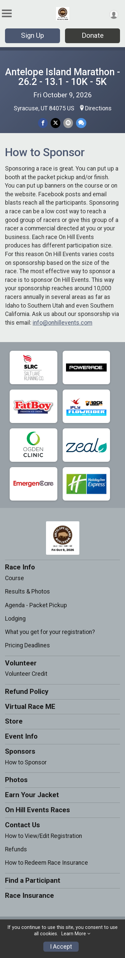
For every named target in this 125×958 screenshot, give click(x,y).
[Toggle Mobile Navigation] (6, 13)
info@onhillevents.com (62, 322)
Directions (98, 108)
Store (14, 721)
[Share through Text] (81, 123)
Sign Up (32, 35)
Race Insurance (29, 895)
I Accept (61, 946)
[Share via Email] (68, 123)
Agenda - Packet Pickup (36, 605)
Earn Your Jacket (32, 795)
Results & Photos (27, 591)
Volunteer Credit (26, 673)
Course (14, 578)
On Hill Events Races (37, 810)
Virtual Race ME (30, 707)
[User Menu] (113, 14)
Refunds (16, 849)
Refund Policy (26, 691)
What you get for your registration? (50, 632)
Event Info (21, 736)
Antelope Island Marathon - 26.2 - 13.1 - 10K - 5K (62, 76)
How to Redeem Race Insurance (46, 862)
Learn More (73, 934)
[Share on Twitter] (55, 123)
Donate (93, 35)
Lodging (15, 618)
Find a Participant (32, 880)
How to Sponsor (26, 762)
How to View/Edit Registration (43, 836)
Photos (16, 780)
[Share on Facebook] (43, 123)
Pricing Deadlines (27, 645)
